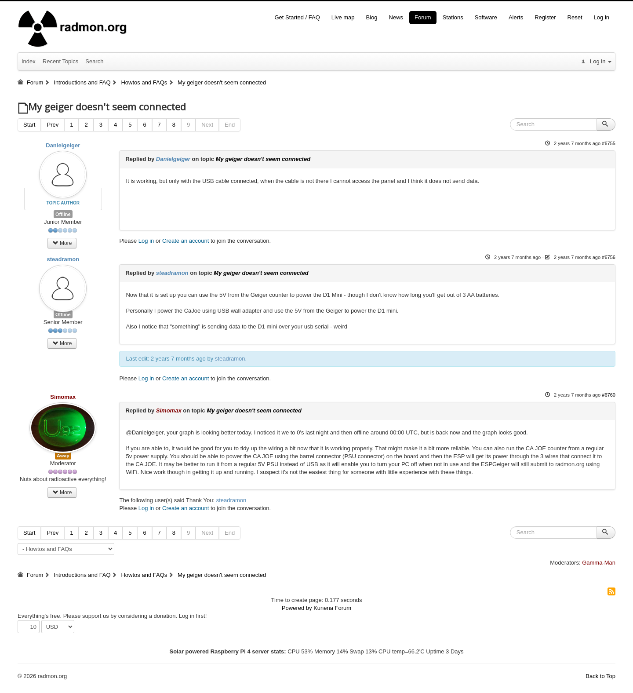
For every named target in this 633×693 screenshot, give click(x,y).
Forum (423, 17)
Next (207, 124)
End (230, 124)
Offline (63, 214)
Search (94, 61)
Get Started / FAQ (297, 17)
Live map (343, 17)
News (396, 17)
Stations (453, 17)
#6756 (608, 257)
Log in (601, 17)
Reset (575, 17)
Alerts (516, 17)
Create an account (185, 240)
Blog (372, 17)
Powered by (297, 608)
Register (545, 17)
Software (486, 17)
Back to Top (600, 676)
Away (63, 455)
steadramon (63, 259)
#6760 (608, 395)
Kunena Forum (332, 608)
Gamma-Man (598, 562)
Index (29, 61)
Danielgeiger (63, 145)
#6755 (608, 143)
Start (29, 124)
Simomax (63, 397)
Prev (52, 124)
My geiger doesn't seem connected (263, 159)
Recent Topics (60, 61)
